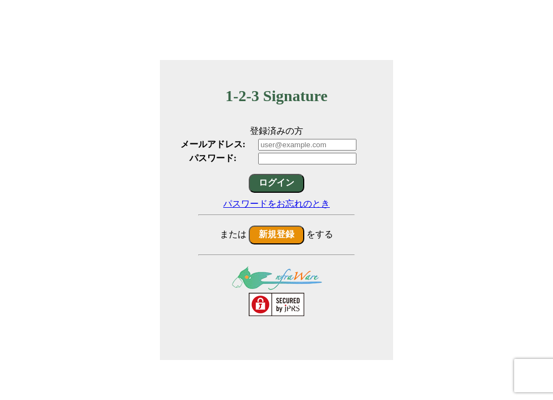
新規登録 (276, 234)
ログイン (276, 182)
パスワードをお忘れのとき (276, 203)
